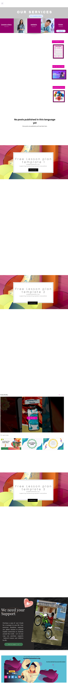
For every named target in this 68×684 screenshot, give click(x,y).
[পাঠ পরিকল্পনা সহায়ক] (58, 41)
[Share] (59, 395)
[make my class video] (58, 66)
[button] (6, 26)
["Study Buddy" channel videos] (32, 445)
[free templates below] (36, 16)
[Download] (33, 169)
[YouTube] (19, 677)
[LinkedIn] (16, 677)
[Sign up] (61, 31)
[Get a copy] (13, 644)
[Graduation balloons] (59, 87)
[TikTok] (22, 677)
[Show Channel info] (62, 395)
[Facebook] (9, 677)
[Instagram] (5, 677)
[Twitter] (12, 677)
